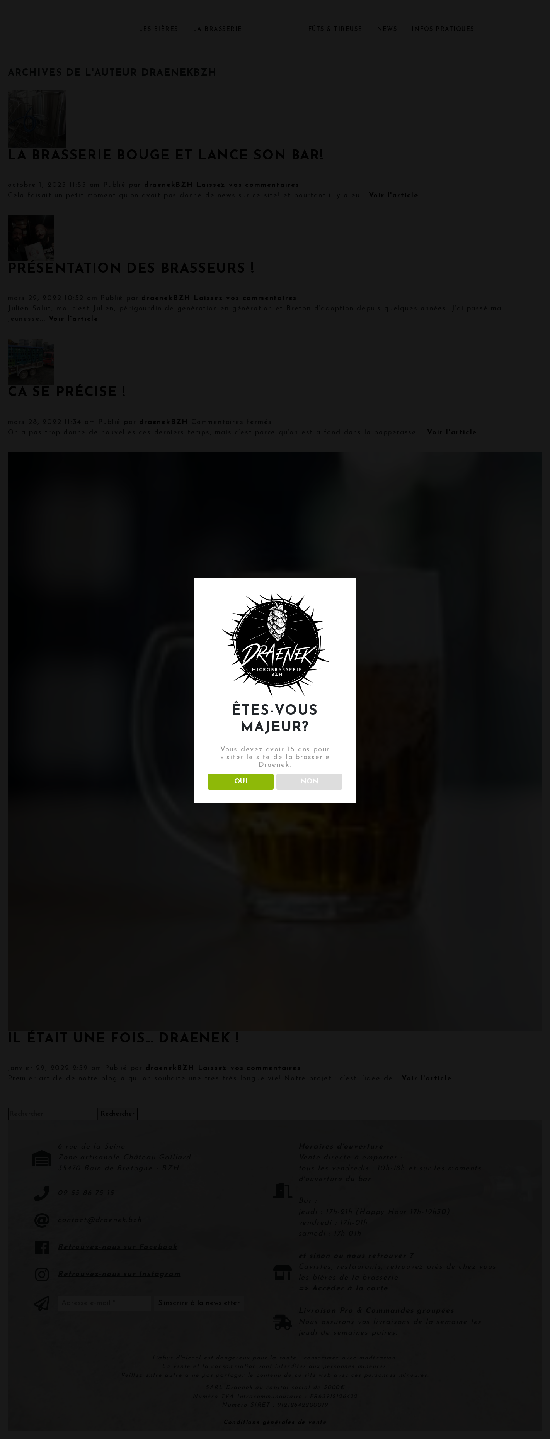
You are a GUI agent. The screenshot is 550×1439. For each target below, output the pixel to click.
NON (309, 781)
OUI (240, 781)
